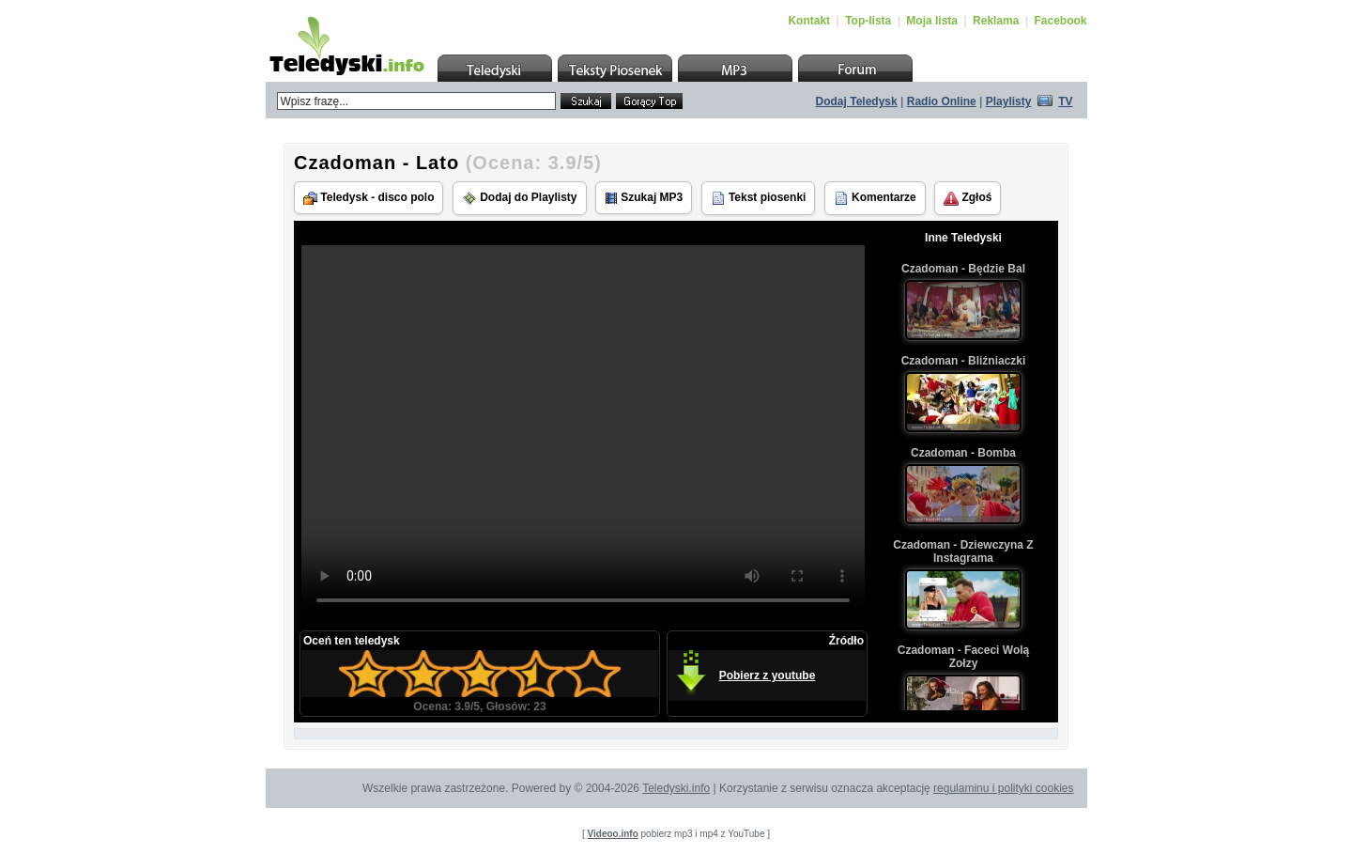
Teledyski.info (676, 788)
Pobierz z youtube (767, 675)
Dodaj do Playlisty (519, 198)
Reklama (996, 20)
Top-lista (868, 20)
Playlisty (1009, 101)
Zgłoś (967, 198)
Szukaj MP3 (644, 198)
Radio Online (941, 101)
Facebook (1060, 20)
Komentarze (875, 198)
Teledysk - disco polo (368, 198)
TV (1065, 101)
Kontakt (809, 20)
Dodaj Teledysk (857, 101)
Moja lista (932, 20)
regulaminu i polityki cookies (1003, 788)
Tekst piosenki (759, 198)
